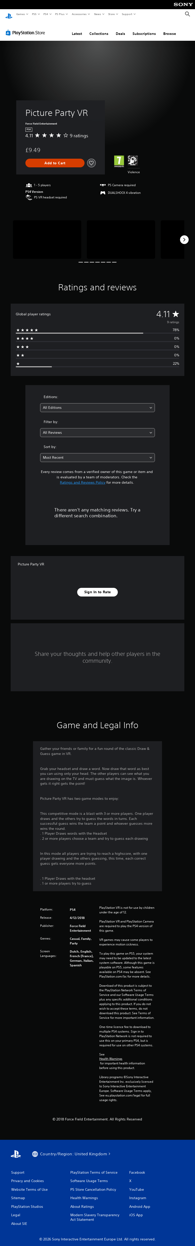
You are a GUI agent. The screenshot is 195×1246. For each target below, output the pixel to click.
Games (20, 14)
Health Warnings (110, 1054)
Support (127, 14)
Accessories (79, 14)
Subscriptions (144, 28)
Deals (120, 28)
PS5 (34, 14)
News (97, 14)
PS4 (45, 14)
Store (111, 14)
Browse (169, 28)
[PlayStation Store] (26, 28)
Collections (98, 28)
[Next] (184, 235)
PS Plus (60, 14)
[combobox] (97, 403)
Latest (77, 28)
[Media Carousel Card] (47, 234)
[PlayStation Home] (9, 14)
